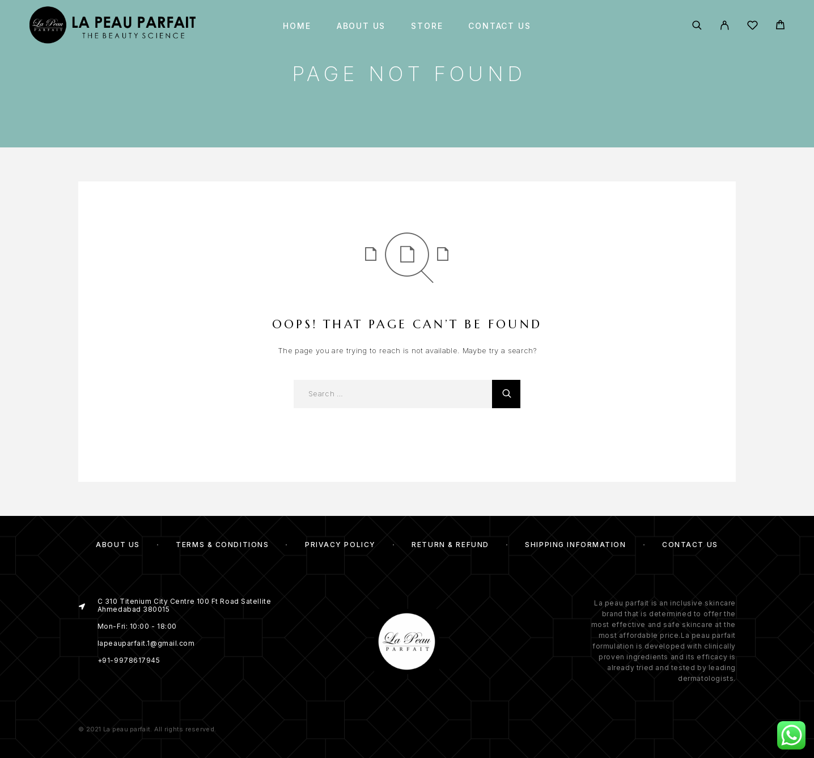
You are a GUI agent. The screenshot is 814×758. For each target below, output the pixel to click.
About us (361, 26)
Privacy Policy (340, 544)
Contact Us (499, 26)
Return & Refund (450, 544)
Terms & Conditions (222, 544)
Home (297, 26)
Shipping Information (575, 544)
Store (427, 26)
